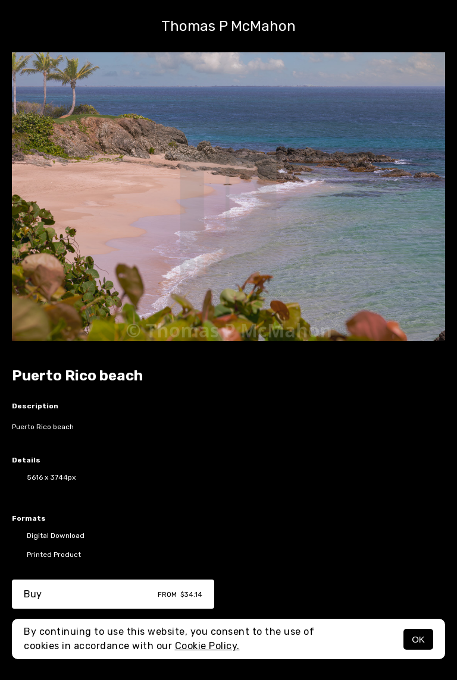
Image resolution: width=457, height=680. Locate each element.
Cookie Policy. (207, 645)
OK (418, 639)
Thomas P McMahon (228, 26)
